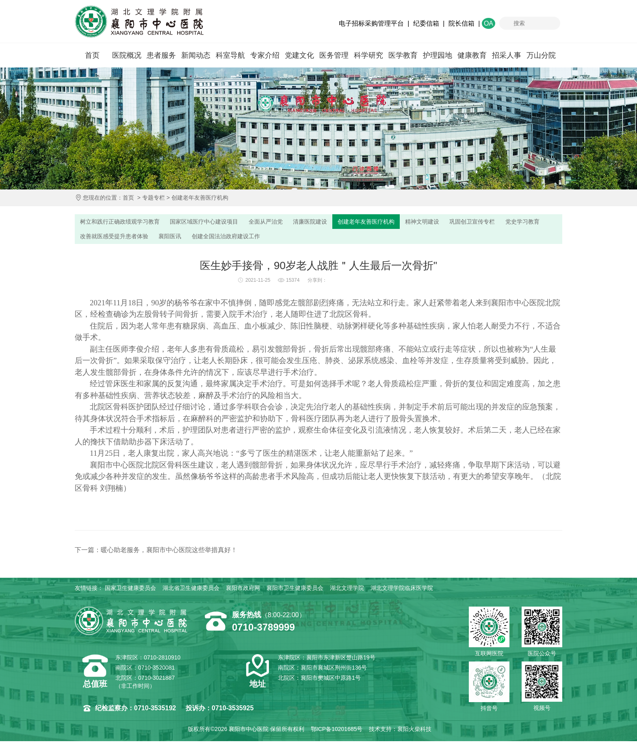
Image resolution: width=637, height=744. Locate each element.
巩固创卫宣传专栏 (507, 222)
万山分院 (541, 55)
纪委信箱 (426, 23)
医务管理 (334, 55)
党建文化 (299, 55)
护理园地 (437, 55)
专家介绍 (265, 55)
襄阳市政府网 (243, 590)
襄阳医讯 (227, 238)
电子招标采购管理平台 (371, 23)
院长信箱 (461, 23)
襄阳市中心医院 (139, 21)
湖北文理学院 (347, 590)
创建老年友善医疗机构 (199, 197)
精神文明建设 (452, 222)
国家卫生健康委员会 (130, 590)
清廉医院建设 (330, 222)
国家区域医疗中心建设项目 (214, 222)
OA (488, 23)
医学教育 (403, 55)
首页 (92, 55)
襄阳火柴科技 (414, 732)
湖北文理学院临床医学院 (401, 590)
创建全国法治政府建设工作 (288, 238)
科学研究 (368, 55)
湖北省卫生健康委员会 (190, 590)
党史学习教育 (99, 238)
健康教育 (472, 55)
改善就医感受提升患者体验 (166, 238)
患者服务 (161, 55)
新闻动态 (195, 55)
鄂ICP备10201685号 (337, 732)
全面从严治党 (282, 222)
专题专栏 (153, 197)
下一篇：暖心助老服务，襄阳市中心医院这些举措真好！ (156, 552)
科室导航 (230, 55)
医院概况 (126, 55)
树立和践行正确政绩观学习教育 (123, 222)
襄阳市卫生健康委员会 (294, 590)
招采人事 (506, 55)
